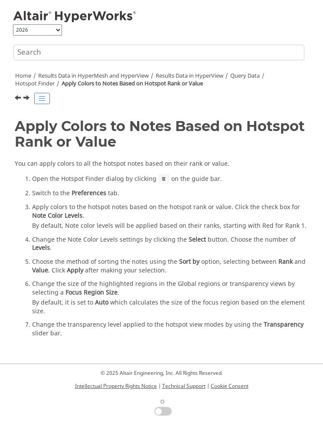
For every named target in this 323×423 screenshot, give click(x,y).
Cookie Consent (229, 386)
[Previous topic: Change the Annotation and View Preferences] (18, 99)
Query (245, 76)
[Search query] (158, 52)
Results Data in (189, 76)
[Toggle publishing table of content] (42, 98)
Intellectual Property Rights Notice (116, 386)
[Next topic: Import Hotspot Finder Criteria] (27, 99)
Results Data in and (93, 76)
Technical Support (184, 386)
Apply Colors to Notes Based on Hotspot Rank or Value (132, 84)
